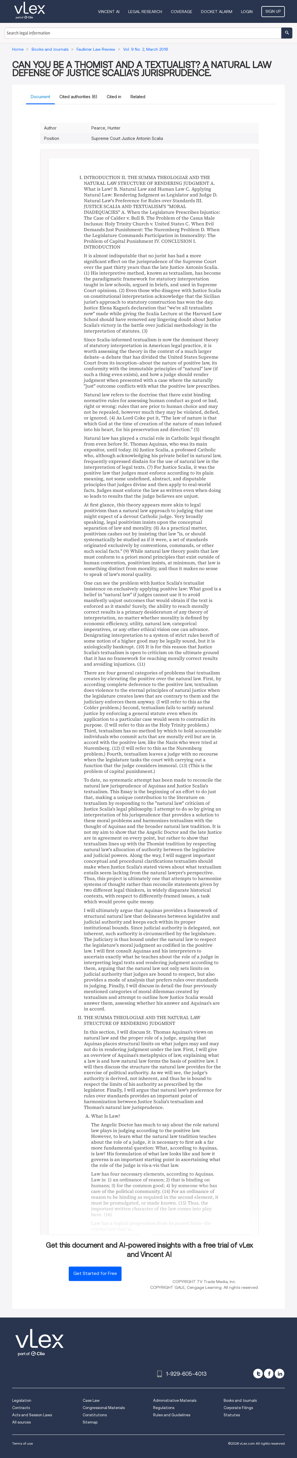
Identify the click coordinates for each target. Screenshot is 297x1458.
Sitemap (90, 1422)
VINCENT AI (108, 11)
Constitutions (95, 1415)
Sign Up (273, 11)
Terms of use (22, 1443)
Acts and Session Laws (32, 1415)
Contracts (21, 1408)
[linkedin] (279, 1373)
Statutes (232, 1415)
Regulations (163, 1408)
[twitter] (258, 1373)
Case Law (91, 1400)
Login (247, 11)
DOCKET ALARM (216, 11)
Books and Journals (240, 1400)
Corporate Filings (238, 1408)
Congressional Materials (104, 1408)
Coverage (181, 11)
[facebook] (269, 1373)
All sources (21, 1422)
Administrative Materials (174, 1400)
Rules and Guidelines (171, 1415)
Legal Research (145, 11)
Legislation (21, 1400)
